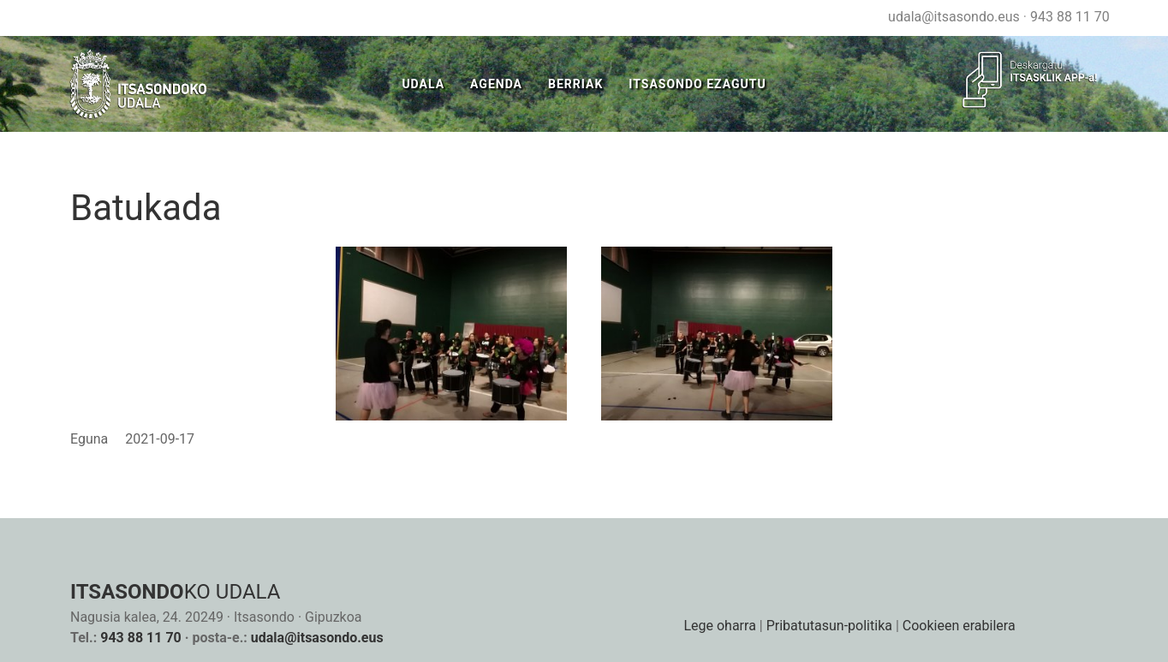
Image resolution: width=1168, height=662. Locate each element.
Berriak (575, 84)
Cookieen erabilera (959, 625)
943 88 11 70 (1070, 17)
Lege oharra (719, 625)
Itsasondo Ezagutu (697, 84)
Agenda (496, 84)
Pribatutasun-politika (829, 625)
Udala (423, 84)
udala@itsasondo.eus (954, 17)
